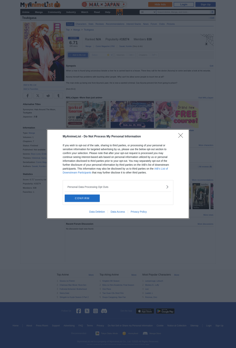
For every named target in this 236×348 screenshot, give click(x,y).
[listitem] (118, 187)
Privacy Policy (139, 211)
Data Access (118, 211)
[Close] (181, 136)
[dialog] (118, 174)
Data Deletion (97, 211)
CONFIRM (82, 198)
